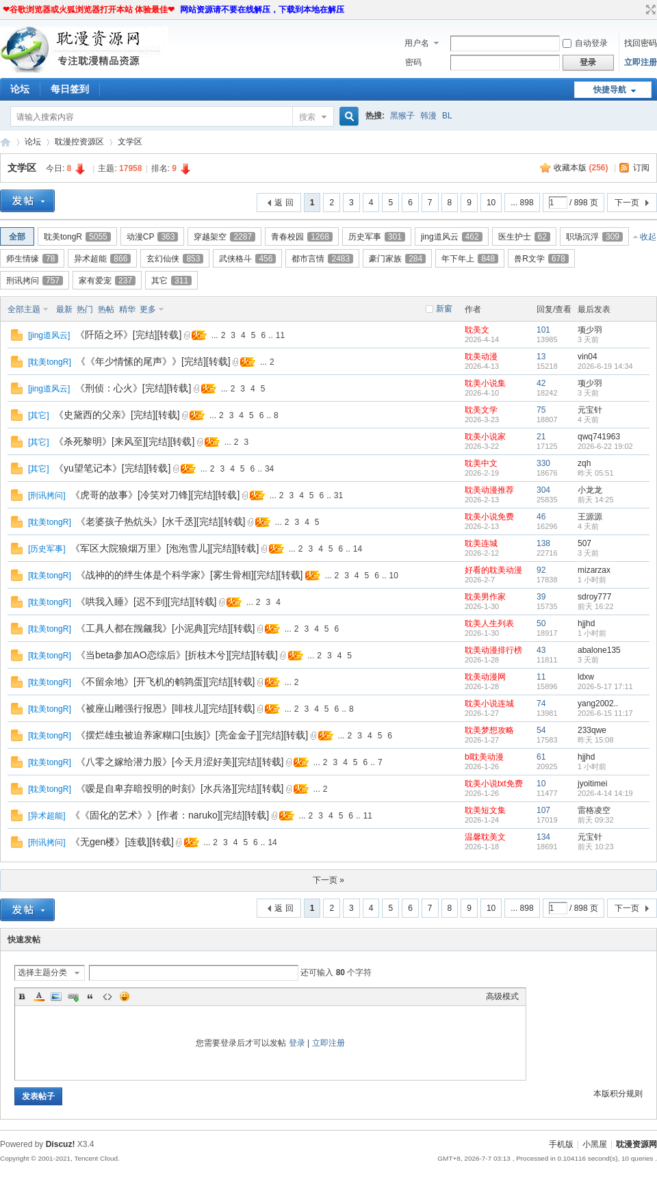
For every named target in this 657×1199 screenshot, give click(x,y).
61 (541, 757)
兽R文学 (541, 258)
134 (543, 837)
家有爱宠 (107, 280)
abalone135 (599, 650)
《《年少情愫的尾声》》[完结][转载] (153, 361)
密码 (413, 62)
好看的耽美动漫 (493, 570)
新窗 (444, 308)
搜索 (307, 117)
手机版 (561, 1144)
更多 (148, 309)
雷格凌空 (594, 810)
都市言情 (322, 258)
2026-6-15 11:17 (605, 713)
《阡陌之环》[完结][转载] (128, 334)
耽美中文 (481, 463)
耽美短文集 (485, 810)
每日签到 (70, 88)
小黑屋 (594, 1144)
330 (543, 463)
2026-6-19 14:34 (605, 366)
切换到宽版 (649, 9)
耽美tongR (77, 237)
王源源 (590, 516)
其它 (171, 280)
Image (56, 996)
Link (73, 996)
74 (541, 703)
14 (357, 549)
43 (541, 650)
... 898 (522, 202)
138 (543, 543)
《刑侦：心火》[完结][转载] (133, 388)
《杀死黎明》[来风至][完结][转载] (124, 441)
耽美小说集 (485, 383)
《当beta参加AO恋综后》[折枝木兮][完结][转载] (177, 654)
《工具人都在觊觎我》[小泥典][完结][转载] (165, 628)
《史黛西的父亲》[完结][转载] (117, 414)
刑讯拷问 (34, 280)
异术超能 (102, 258)
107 (543, 810)
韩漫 (428, 115)
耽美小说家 (485, 436)
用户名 (416, 43)
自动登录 (585, 43)
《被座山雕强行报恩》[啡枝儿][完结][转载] (165, 708)
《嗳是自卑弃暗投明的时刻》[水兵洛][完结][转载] (179, 788)
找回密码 (640, 43)
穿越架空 (224, 237)
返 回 (283, 202)
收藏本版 (581, 167)
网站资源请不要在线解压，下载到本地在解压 (262, 9)
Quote (90, 996)
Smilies (124, 996)
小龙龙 (590, 490)
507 (584, 543)
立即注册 (640, 62)
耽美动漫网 (485, 677)
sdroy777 (594, 597)
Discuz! (60, 1144)
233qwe (592, 730)
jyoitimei (592, 783)
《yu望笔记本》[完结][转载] (112, 468)
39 (541, 597)
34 (269, 469)
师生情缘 (32, 258)
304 (543, 490)
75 (541, 410)
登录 (297, 1043)
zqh (584, 463)
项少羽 (590, 330)
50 (541, 623)
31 (338, 495)
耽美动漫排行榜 (493, 650)
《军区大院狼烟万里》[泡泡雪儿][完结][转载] (164, 548)
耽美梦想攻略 (489, 730)
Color (39, 996)
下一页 (627, 202)
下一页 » (328, 880)
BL (447, 115)
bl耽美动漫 (484, 757)
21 (541, 436)
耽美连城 (481, 543)
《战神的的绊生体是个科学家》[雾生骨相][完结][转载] (189, 574)
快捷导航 (609, 89)
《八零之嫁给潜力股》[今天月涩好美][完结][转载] (179, 761)
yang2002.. (598, 703)
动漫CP (153, 237)
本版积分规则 (618, 1093)
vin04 (587, 356)
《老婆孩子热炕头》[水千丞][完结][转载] (160, 521)
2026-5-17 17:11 (605, 686)
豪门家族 (397, 258)
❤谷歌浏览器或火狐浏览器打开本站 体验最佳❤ (89, 9)
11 (280, 335)
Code (107, 996)
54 (541, 730)
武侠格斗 (247, 258)
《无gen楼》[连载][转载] (122, 841)
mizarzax (594, 570)
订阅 (641, 167)
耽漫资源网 (5, 142)
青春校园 (302, 237)
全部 (17, 237)
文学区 (130, 141)
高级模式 (502, 996)
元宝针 (590, 410)
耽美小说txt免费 (494, 783)
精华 (127, 309)
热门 (85, 309)
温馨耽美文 (485, 837)
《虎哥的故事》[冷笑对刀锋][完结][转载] (155, 494)
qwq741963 (599, 436)
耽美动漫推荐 (489, 490)
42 (541, 383)
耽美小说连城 (489, 703)
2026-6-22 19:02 (605, 446)
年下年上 (469, 258)
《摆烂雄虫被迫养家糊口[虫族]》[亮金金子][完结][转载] (192, 735)
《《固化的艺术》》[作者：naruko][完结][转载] (169, 815)
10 (491, 202)
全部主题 (24, 309)
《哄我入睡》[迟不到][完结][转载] (146, 601)
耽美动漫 (481, 356)
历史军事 (376, 237)
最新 (64, 309)
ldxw (586, 677)
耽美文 (477, 330)
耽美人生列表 (489, 623)
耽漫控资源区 (79, 141)
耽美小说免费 (489, 516)
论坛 (19, 88)
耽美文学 (481, 410)
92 (541, 570)
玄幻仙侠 (174, 258)
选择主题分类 (42, 972)
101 (543, 330)
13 (541, 356)
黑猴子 (402, 115)
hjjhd (586, 623)
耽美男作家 (485, 597)
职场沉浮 (594, 237)
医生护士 (524, 237)
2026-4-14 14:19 (605, 793)
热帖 (106, 309)
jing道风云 (451, 237)
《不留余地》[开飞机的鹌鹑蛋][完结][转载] (165, 681)
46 (541, 516)
